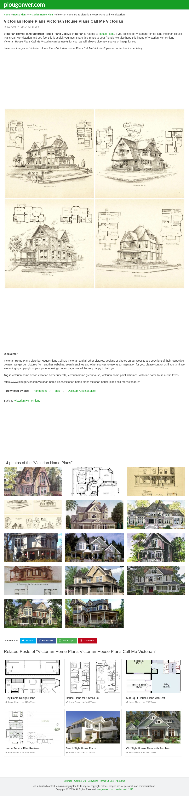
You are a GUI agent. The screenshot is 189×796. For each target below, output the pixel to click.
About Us (120, 781)
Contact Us (80, 781)
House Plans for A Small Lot (83, 697)
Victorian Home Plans (27, 400)
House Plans (10, 27)
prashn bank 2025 (124, 789)
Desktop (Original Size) (82, 390)
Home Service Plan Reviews (22, 748)
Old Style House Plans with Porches (147, 748)
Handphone (40, 390)
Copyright (93, 781)
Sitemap (68, 781)
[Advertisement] (94, 80)
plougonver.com (24, 4)
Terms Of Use (107, 781)
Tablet (57, 390)
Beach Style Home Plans (81, 748)
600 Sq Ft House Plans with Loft (145, 697)
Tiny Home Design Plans (20, 697)
